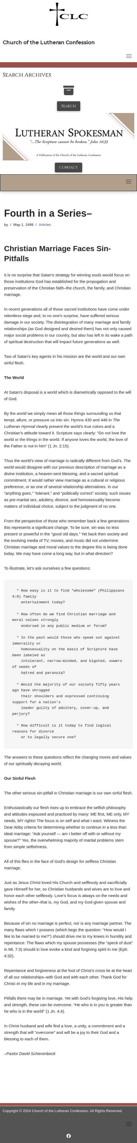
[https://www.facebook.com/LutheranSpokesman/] (68, 1136)
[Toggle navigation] (128, 55)
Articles (45, 225)
